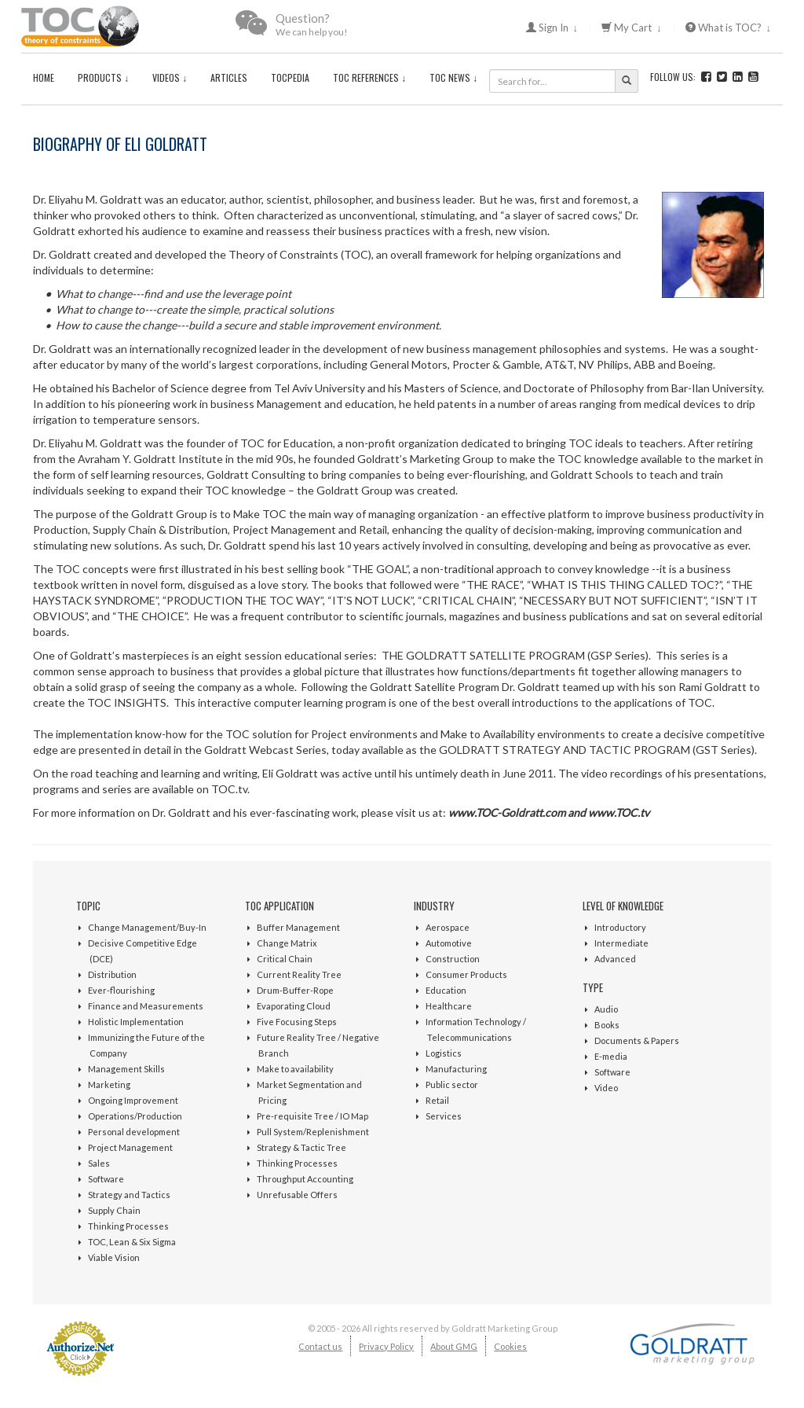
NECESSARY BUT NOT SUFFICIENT (614, 600)
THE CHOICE (151, 616)
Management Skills (126, 1069)
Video (606, 1088)
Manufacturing (456, 1069)
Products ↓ (103, 77)
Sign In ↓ (552, 27)
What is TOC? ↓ (728, 27)
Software (106, 1179)
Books (606, 1025)
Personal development (134, 1132)
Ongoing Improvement (133, 1100)
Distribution (112, 974)
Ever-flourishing (121, 990)
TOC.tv (229, 789)
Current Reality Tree (299, 974)
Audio (606, 1009)
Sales (99, 1163)
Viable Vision (114, 1257)
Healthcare (449, 1006)
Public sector (452, 1084)
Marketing (109, 1084)
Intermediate (621, 943)
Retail (437, 1100)
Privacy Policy (386, 1346)
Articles (228, 77)
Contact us (320, 1346)
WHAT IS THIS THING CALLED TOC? (625, 584)
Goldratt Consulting (255, 474)
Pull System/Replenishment (313, 1132)
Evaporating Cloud (294, 1006)
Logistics (444, 1053)
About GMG (453, 1346)
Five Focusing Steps (297, 1021)
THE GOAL (379, 568)
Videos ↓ (169, 77)
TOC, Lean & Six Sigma (132, 1242)
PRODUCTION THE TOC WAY (243, 600)
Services (444, 1116)
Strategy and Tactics (129, 1194)
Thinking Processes (128, 1226)
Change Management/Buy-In (147, 927)
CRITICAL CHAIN (467, 600)
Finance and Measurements (145, 1006)
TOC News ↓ (453, 77)
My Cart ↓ (631, 27)
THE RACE (493, 584)
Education (446, 990)
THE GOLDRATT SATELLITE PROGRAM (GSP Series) (515, 655)
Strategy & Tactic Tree (301, 1147)
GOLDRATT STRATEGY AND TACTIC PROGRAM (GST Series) (597, 749)
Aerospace (448, 927)
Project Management (130, 1147)
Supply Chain (114, 1210)
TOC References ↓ (369, 77)
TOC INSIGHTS (126, 702)
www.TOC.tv (618, 812)
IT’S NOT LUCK (371, 600)
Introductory (620, 927)
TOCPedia (290, 77)
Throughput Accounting (305, 1179)
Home (43, 77)
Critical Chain (284, 959)
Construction (453, 959)
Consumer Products (466, 974)
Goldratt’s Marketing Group (425, 458)
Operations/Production (135, 1116)
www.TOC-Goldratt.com (506, 812)
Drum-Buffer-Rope (295, 990)
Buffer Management (298, 927)
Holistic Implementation (136, 1021)
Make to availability (295, 1069)
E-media (610, 1056)
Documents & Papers (636, 1040)
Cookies (510, 1346)
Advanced (615, 959)
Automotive (449, 943)
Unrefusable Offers (297, 1194)
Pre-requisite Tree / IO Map (312, 1116)
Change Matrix (287, 943)
